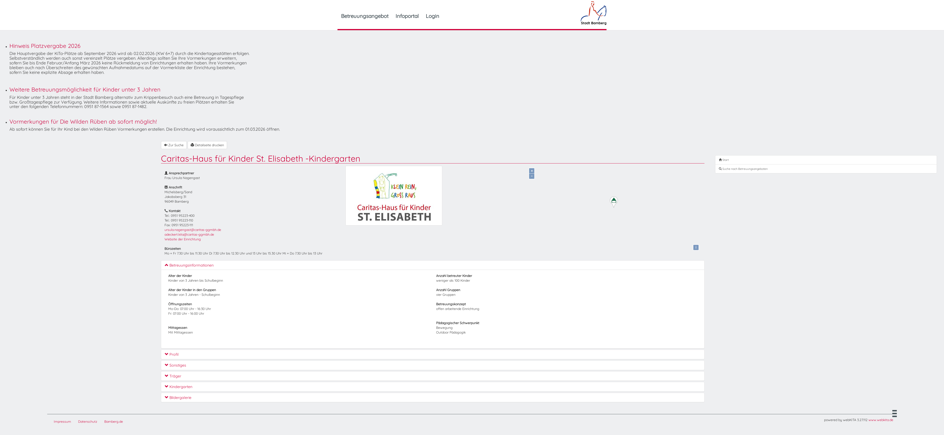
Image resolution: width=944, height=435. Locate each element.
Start (724, 160)
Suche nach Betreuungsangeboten (743, 169)
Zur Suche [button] (174, 145)
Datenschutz (87, 421)
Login (432, 16)
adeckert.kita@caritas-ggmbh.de (189, 234)
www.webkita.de (880, 420)
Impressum (62, 421)
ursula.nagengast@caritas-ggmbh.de (192, 230)
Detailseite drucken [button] (207, 145)
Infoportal (407, 16)
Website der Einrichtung (182, 239)
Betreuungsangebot (364, 16)
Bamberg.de (113, 421)
